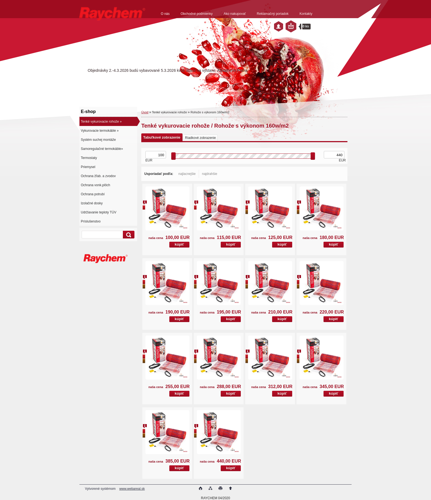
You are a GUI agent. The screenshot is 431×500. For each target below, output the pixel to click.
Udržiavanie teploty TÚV (98, 212)
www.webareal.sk (132, 489)
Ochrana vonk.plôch (95, 185)
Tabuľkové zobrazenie (161, 137)
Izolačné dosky (92, 203)
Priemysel (88, 167)
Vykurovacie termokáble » (100, 131)
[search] (128, 235)
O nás (165, 14)
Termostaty (89, 158)
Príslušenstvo (91, 221)
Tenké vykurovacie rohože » (101, 121)
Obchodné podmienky (197, 14)
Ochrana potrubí (93, 194)
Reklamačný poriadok (272, 14)
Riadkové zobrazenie (200, 138)
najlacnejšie (187, 174)
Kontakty (306, 14)
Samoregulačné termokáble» (102, 149)
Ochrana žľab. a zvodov (98, 176)
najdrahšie (209, 174)
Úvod (144, 112)
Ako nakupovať (235, 14)
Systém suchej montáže (98, 140)
